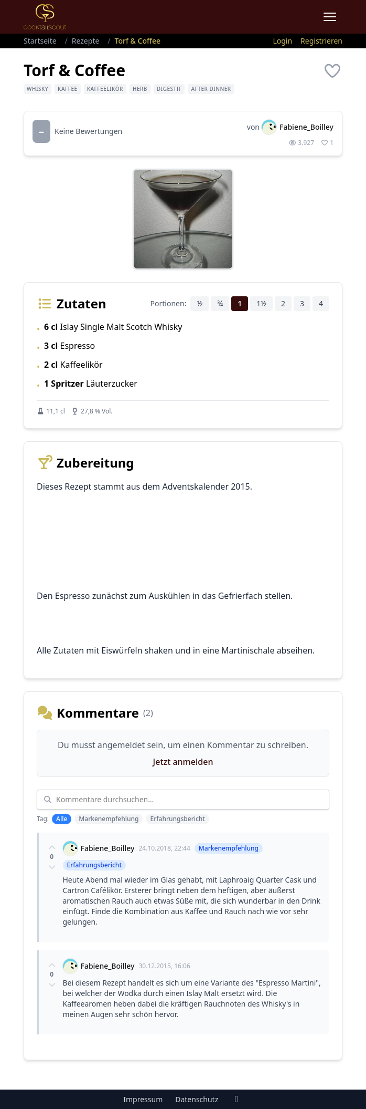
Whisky (37, 88)
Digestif (169, 88)
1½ (261, 303)
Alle (61, 818)
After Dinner (211, 88)
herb (140, 88)
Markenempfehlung (108, 818)
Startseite (40, 41)
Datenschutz (196, 1099)
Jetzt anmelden (183, 762)
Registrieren (321, 41)
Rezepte (86, 41)
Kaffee (68, 88)
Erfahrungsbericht (177, 818)
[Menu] (329, 16)
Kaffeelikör (105, 88)
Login (282, 41)
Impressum (143, 1099)
